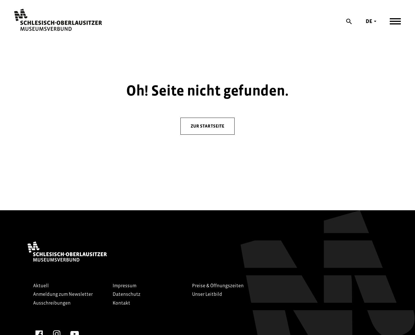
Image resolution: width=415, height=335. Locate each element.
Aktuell (41, 285)
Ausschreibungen (52, 303)
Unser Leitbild (207, 294)
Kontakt (121, 303)
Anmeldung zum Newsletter (63, 294)
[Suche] (349, 21)
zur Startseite (207, 125)
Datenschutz (126, 294)
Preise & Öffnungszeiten (218, 285)
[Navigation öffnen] (395, 21)
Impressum (124, 285)
